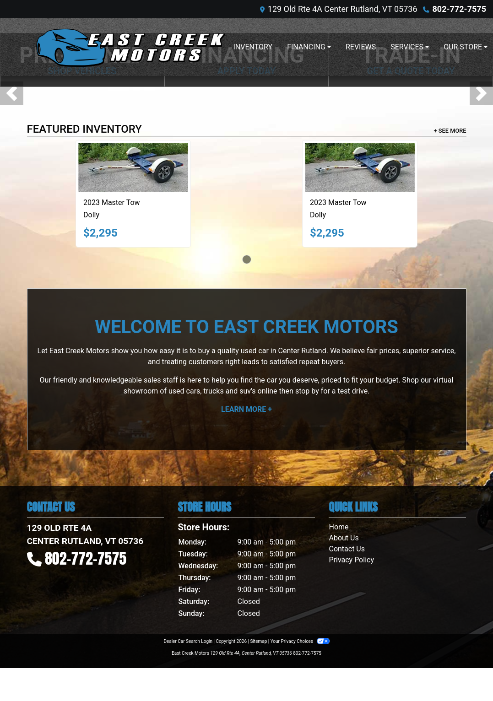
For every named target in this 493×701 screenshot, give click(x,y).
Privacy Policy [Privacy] (351, 559)
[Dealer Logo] (130, 47)
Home (338, 527)
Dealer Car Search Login (187, 641)
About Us (343, 538)
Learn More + (246, 409)
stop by (307, 391)
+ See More (450, 130)
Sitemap (258, 641)
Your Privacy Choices (300, 641)
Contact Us (347, 549)
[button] (11, 93)
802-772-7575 (459, 9)
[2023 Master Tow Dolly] (133, 167)
